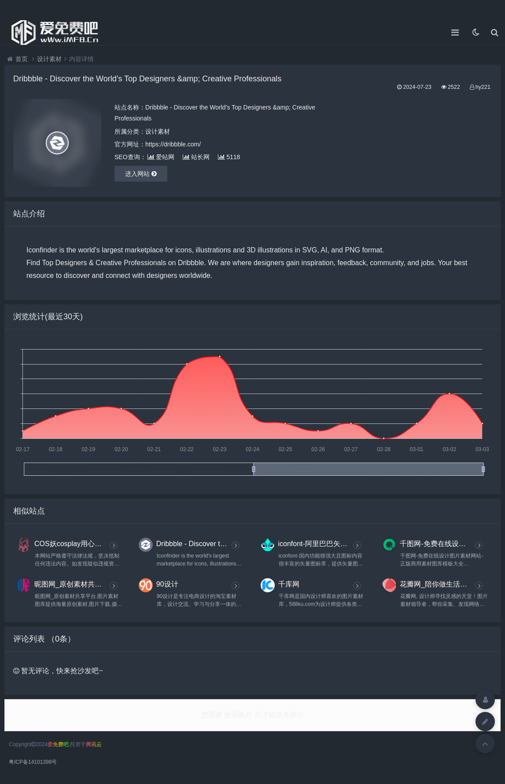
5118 (229, 156)
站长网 (196, 156)
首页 (21, 58)
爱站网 (160, 156)
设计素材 (49, 58)
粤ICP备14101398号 (33, 762)
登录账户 (238, 714)
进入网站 (141, 173)
